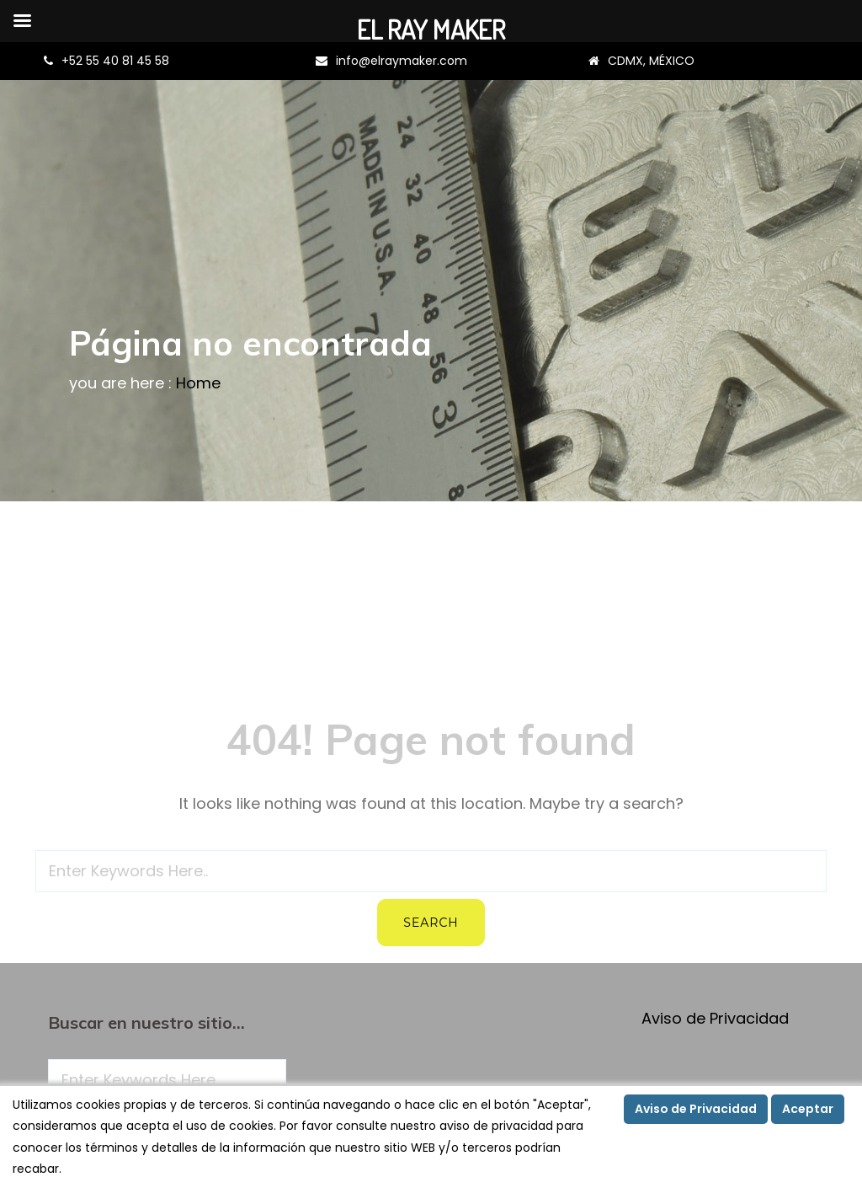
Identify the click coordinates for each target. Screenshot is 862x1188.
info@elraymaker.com (401, 60)
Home (198, 382)
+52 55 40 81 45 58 (115, 60)
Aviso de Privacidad (715, 1018)
